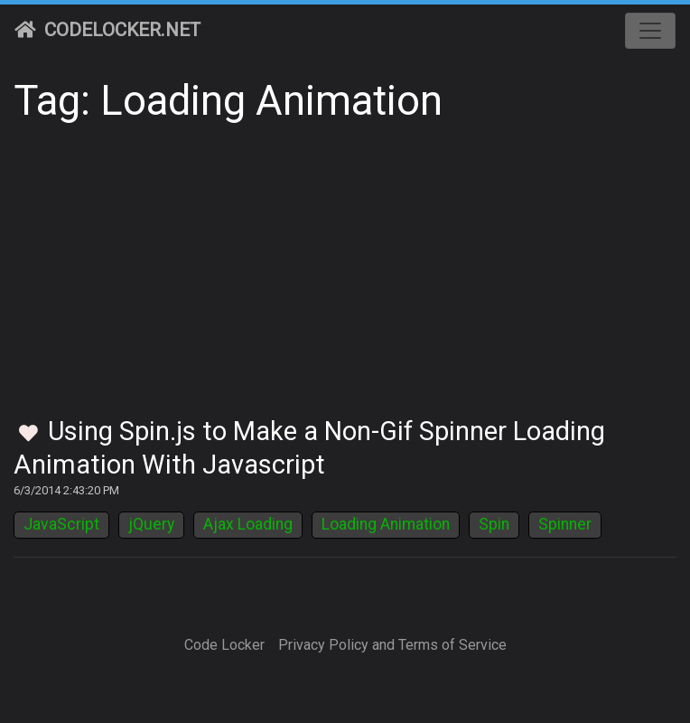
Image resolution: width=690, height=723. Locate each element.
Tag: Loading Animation (228, 101)
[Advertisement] (345, 280)
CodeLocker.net (107, 30)
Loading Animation (386, 524)
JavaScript (61, 524)
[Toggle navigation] (650, 31)
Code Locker (224, 644)
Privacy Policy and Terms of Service (392, 644)
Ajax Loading (248, 524)
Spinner (565, 524)
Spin (494, 524)
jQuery (151, 524)
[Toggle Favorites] (28, 434)
